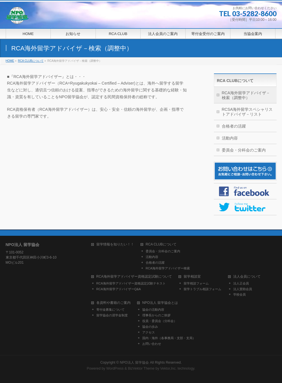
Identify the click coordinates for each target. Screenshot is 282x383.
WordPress (115, 368)
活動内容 (230, 138)
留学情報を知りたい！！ (115, 244)
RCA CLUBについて (235, 80)
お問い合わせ (151, 343)
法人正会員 (241, 283)
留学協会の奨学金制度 (112, 315)
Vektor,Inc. (168, 368)
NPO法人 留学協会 (134, 362)
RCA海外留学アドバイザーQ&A (118, 289)
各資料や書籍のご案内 (113, 303)
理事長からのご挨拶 (156, 315)
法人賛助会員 (242, 289)
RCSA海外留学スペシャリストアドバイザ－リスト (247, 111)
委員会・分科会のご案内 (244, 150)
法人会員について (247, 276)
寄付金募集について (110, 309)
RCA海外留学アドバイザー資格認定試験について (134, 276)
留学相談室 (192, 276)
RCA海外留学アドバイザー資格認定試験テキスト (131, 283)
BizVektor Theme (141, 368)
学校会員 (239, 294)
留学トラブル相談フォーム (202, 289)
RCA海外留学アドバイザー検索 (168, 268)
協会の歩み (150, 326)
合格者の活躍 (234, 126)
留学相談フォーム (196, 283)
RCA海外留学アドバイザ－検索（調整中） (246, 95)
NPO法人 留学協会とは (160, 303)
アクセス (148, 332)
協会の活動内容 (153, 309)
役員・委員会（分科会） (159, 321)
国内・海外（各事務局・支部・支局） (169, 338)
